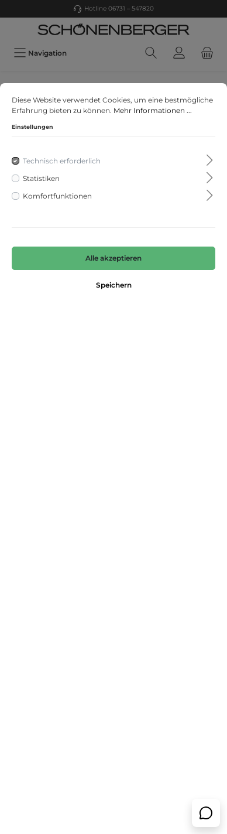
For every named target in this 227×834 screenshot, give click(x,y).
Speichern (114, 285)
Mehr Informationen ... (153, 110)
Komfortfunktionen (57, 196)
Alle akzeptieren (113, 258)
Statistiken (41, 178)
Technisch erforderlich (62, 160)
